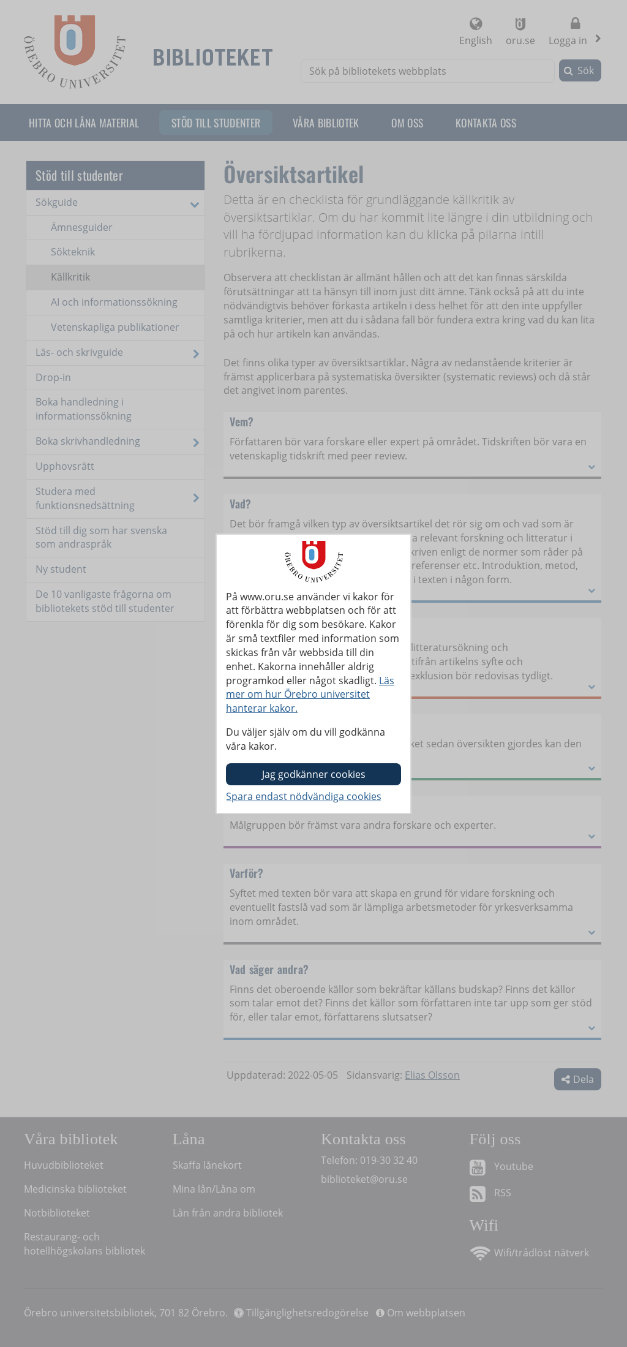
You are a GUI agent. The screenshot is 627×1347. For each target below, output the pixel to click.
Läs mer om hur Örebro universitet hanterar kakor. (310, 694)
